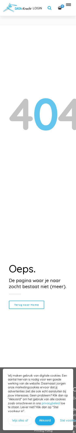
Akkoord (45, 420)
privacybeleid (51, 403)
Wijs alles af (20, 420)
